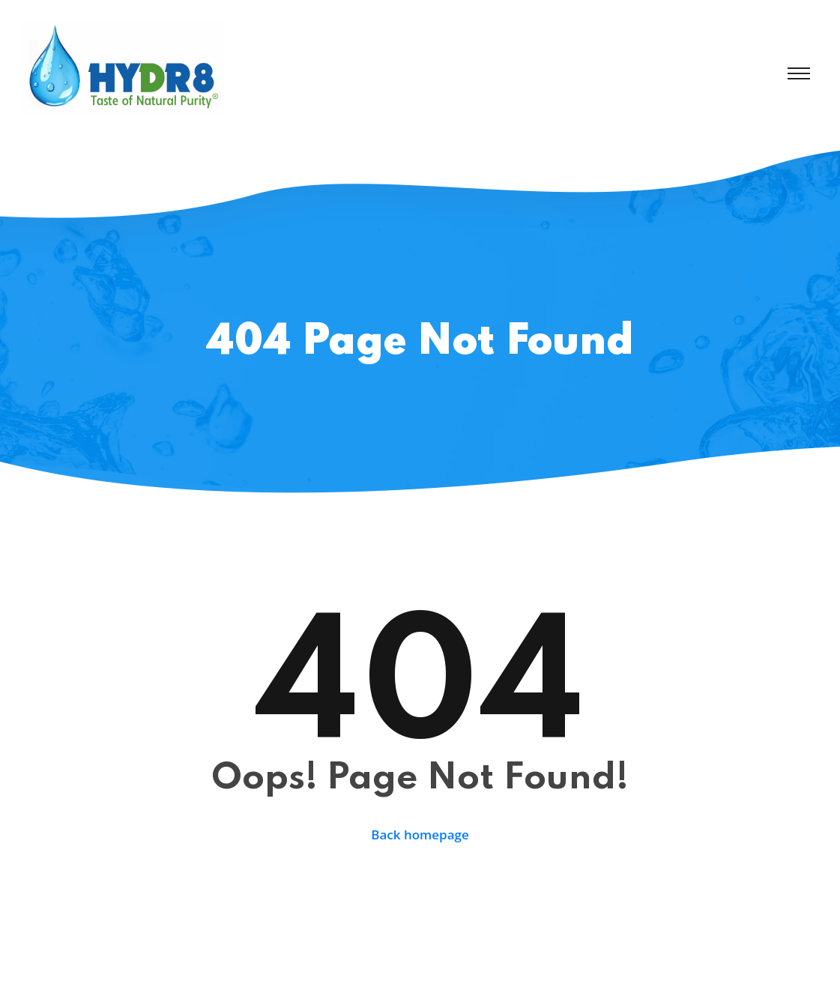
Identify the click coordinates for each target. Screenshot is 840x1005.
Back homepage (420, 834)
